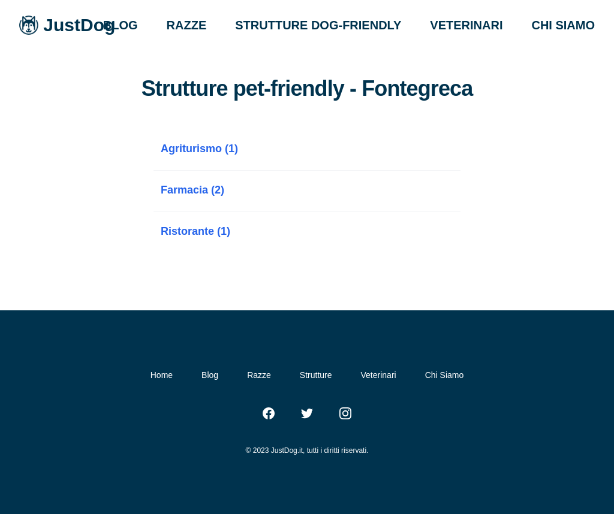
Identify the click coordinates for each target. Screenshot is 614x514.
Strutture (316, 375)
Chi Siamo (444, 375)
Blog (209, 375)
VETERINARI (466, 25)
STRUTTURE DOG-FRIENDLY (318, 25)
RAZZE (187, 25)
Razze (259, 375)
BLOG (120, 25)
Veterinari (378, 375)
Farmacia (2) (192, 190)
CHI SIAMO (563, 25)
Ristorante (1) (195, 231)
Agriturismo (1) (199, 149)
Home (162, 375)
